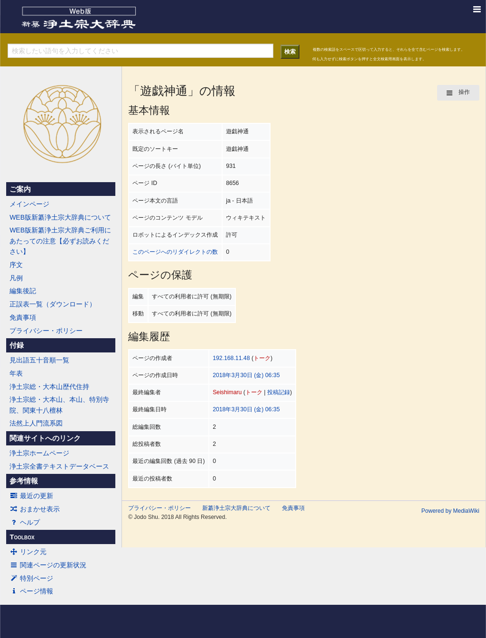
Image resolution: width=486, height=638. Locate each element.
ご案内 (20, 189)
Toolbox (21, 537)
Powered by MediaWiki (450, 511)
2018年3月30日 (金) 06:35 (246, 375)
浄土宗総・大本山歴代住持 (49, 386)
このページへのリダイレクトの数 (175, 252)
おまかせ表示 (34, 509)
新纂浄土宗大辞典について (236, 508)
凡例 (16, 278)
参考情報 (23, 481)
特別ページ (31, 578)
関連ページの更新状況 (47, 565)
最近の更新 (31, 495)
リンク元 (28, 551)
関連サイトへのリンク (45, 438)
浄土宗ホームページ (39, 453)
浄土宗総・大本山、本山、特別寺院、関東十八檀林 (59, 405)
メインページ (29, 204)
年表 (16, 373)
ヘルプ (24, 522)
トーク (262, 358)
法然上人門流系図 (36, 423)
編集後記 (22, 291)
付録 (16, 345)
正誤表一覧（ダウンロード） (52, 304)
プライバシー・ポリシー (46, 330)
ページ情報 (31, 591)
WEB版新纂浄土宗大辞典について (60, 217)
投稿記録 (278, 392)
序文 (16, 264)
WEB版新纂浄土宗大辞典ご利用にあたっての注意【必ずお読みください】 (60, 240)
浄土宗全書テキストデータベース (59, 466)
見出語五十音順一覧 (39, 360)
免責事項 (22, 317)
